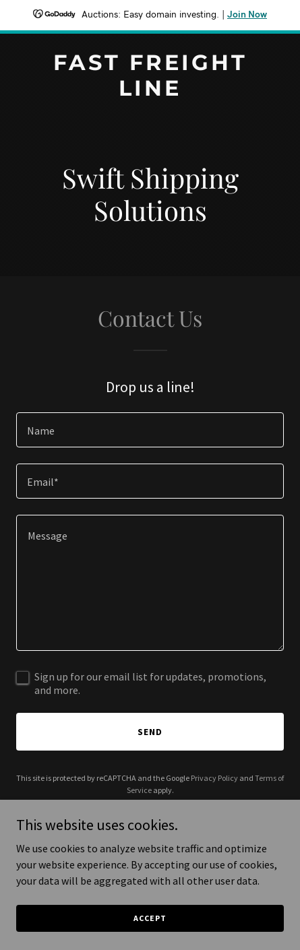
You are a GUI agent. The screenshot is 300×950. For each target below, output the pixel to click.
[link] (150, 91)
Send (150, 732)
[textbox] (150, 429)
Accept (149, 918)
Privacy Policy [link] (214, 778)
